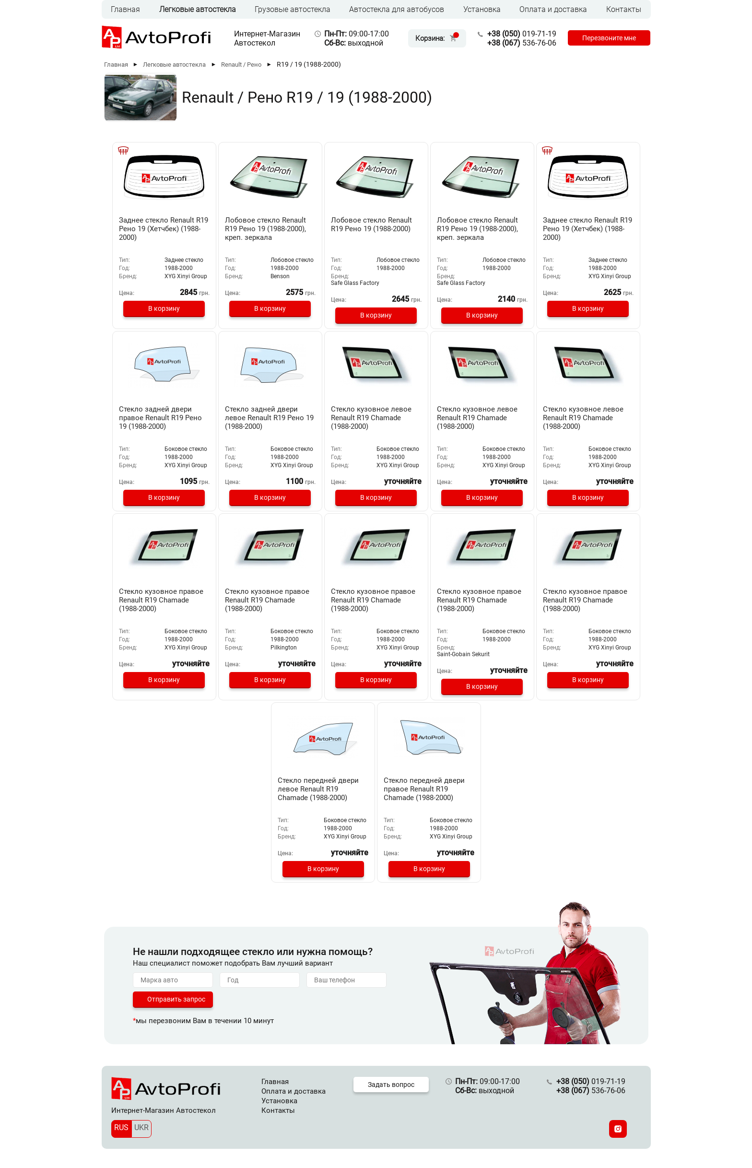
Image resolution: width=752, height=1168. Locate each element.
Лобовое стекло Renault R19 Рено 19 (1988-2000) (371, 224)
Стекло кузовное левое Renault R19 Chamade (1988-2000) (371, 418)
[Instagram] (618, 1129)
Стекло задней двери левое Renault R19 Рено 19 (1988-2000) (269, 418)
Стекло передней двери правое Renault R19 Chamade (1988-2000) (424, 789)
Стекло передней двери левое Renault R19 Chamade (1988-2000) (318, 789)
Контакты (623, 9)
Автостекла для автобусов (396, 9)
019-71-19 (521, 33)
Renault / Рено (241, 64)
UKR (141, 1127)
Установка (482, 9)
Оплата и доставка (553, 9)
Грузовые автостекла (292, 9)
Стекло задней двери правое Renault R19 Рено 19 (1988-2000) (160, 418)
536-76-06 (521, 42)
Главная (125, 9)
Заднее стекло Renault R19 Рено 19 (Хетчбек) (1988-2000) (163, 229)
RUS (121, 1127)
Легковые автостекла (197, 9)
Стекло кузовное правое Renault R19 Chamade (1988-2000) (161, 600)
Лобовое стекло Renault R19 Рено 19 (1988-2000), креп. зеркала (265, 229)
